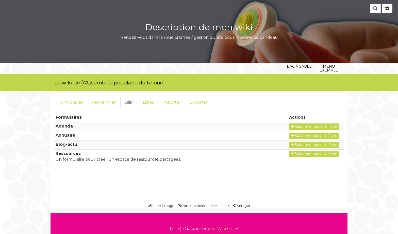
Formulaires (70, 102)
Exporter (199, 102)
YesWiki (218, 228)
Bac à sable (299, 39)
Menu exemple (329, 39)
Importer (171, 102)
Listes (148, 102)
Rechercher (103, 102)
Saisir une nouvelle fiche (314, 126)
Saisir (129, 102)
